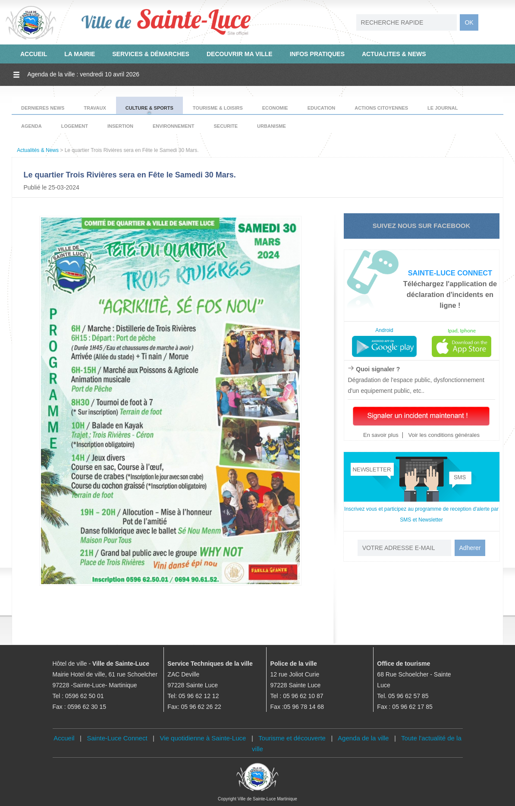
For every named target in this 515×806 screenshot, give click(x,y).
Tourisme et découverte (292, 738)
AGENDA (31, 126)
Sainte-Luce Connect (117, 738)
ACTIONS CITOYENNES (381, 108)
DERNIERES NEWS (42, 108)
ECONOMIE (275, 108)
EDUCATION (322, 108)
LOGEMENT (74, 126)
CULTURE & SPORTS (149, 108)
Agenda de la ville (363, 738)
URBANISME (271, 126)
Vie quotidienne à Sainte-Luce (203, 738)
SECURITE (226, 126)
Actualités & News (38, 150)
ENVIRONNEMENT (174, 126)
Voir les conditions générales (443, 435)
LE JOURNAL (442, 108)
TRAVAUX (95, 108)
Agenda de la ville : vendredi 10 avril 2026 (83, 74)
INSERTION (120, 126)
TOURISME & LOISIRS (218, 108)
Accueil (63, 738)
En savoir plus (381, 435)
